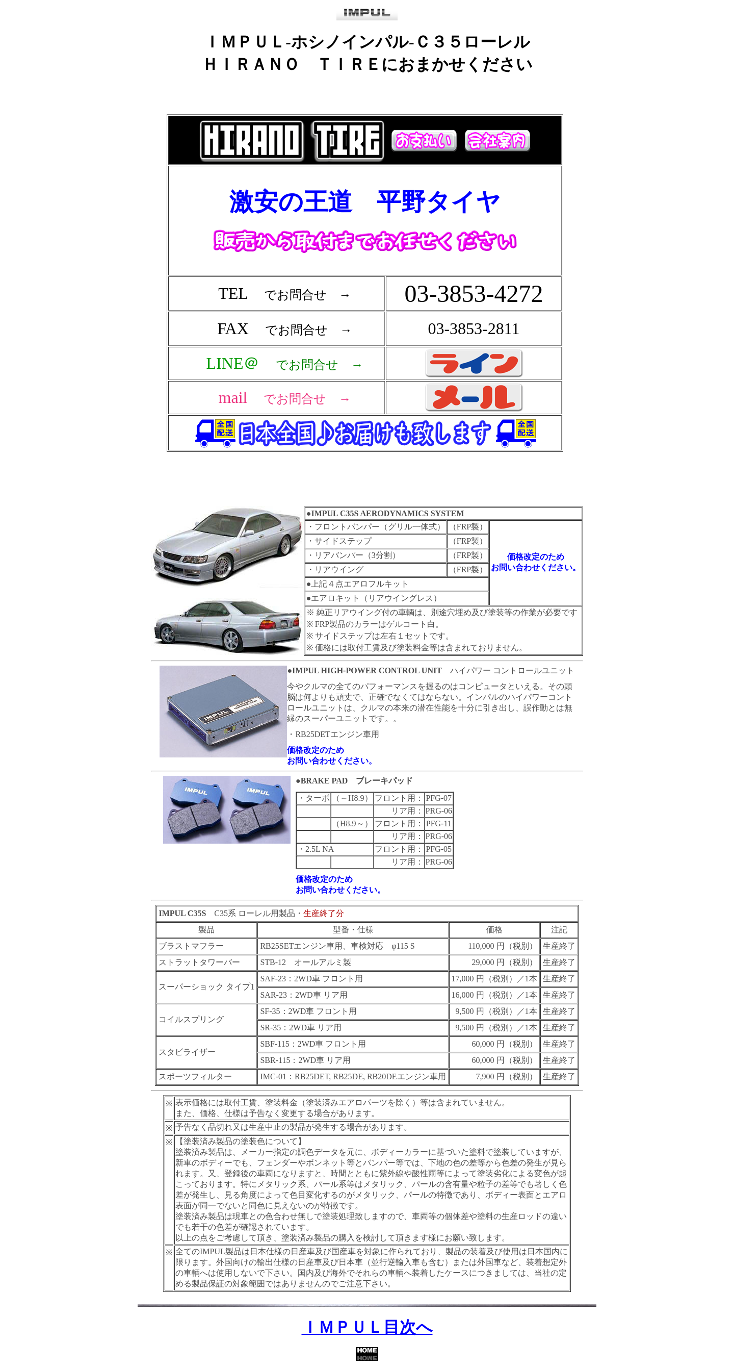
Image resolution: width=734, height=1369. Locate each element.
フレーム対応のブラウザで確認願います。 (367, 300)
